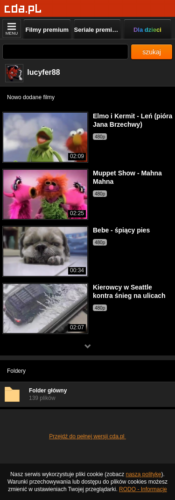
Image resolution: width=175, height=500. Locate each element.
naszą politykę (143, 474)
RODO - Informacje (143, 489)
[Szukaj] (65, 51)
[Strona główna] (23, 9)
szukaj (151, 52)
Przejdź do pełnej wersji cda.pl (87, 436)
